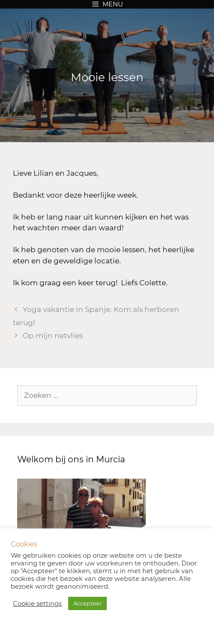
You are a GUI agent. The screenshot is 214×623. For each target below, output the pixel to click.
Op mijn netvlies (53, 335)
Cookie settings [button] (37, 604)
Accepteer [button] (87, 603)
